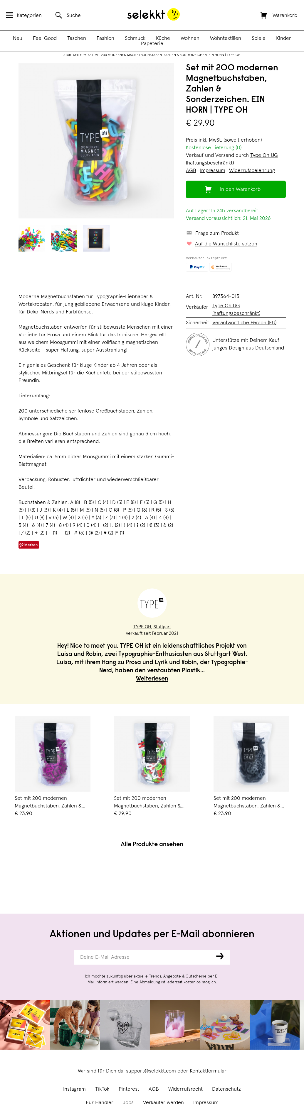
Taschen (76, 38)
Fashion (105, 38)
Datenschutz (226, 1089)
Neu (17, 38)
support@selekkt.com (151, 1071)
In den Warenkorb (240, 189)
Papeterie (152, 43)
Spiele (259, 38)
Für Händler (99, 1102)
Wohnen (190, 38)
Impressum (206, 1102)
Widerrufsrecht (185, 1089)
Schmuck (135, 38)
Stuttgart (162, 627)
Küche (163, 38)
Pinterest (129, 1089)
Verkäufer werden (163, 1102)
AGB (154, 1089)
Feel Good (45, 38)
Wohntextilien (225, 38)
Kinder (283, 38)
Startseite (72, 55)
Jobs (128, 1102)
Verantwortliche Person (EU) (244, 322)
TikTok (102, 1089)
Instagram (74, 1089)
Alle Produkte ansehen (152, 845)
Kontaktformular (208, 1071)
